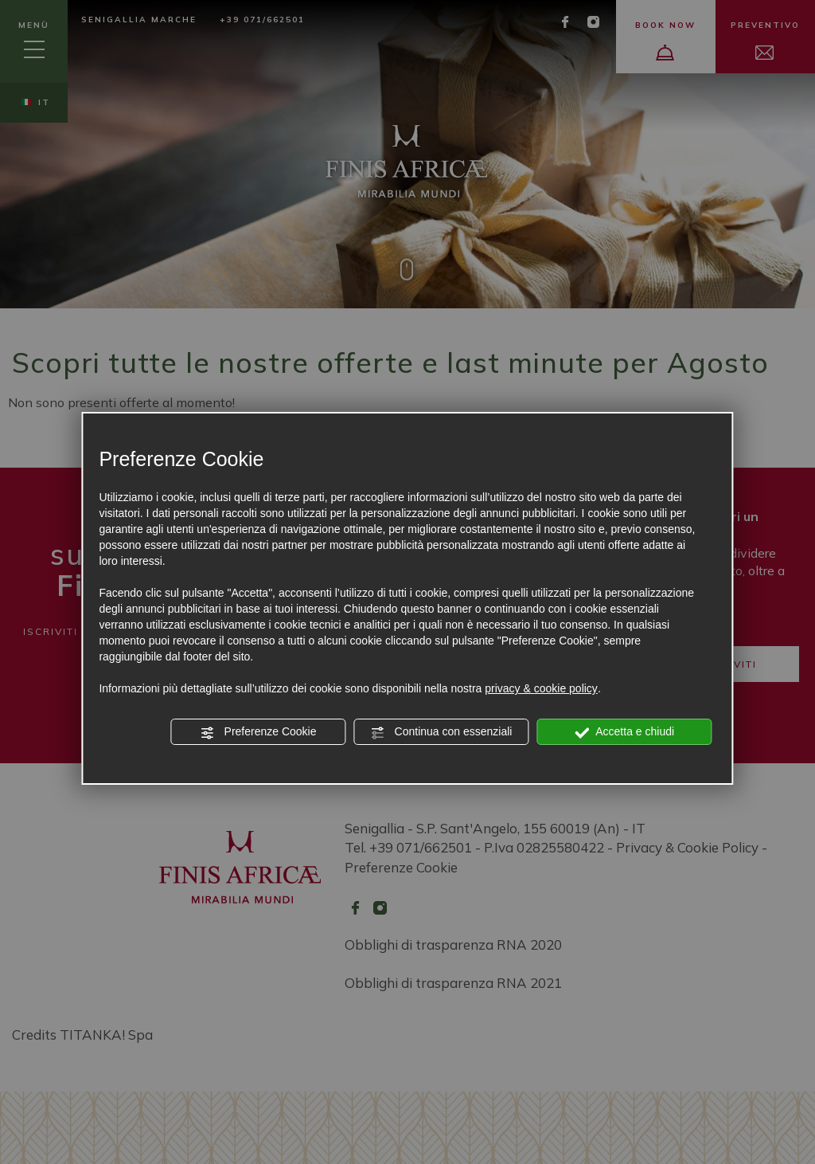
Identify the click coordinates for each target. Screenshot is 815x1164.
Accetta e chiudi (624, 732)
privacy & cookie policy (541, 688)
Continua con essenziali (442, 732)
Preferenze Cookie (259, 732)
